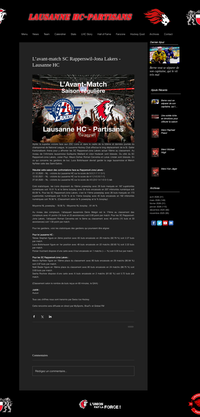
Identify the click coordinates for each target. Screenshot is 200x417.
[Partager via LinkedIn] (50, 316)
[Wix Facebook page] (153, 223)
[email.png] (171, 223)
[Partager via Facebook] (34, 316)
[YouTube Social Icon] (165, 223)
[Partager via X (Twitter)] (42, 316)
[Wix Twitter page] (159, 223)
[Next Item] (174, 55)
